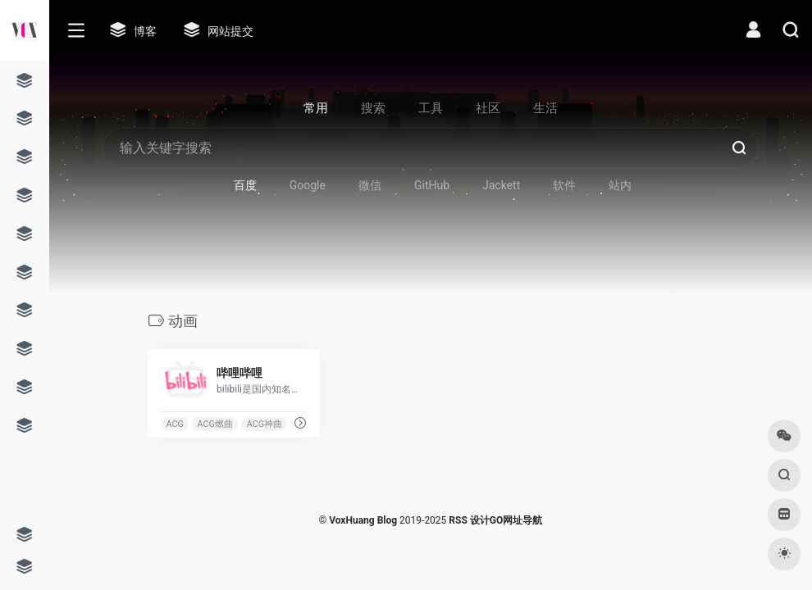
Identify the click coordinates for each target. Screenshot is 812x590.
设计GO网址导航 (506, 520)
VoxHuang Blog (363, 520)
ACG (174, 424)
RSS (458, 520)
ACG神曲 (264, 424)
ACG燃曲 (215, 424)
